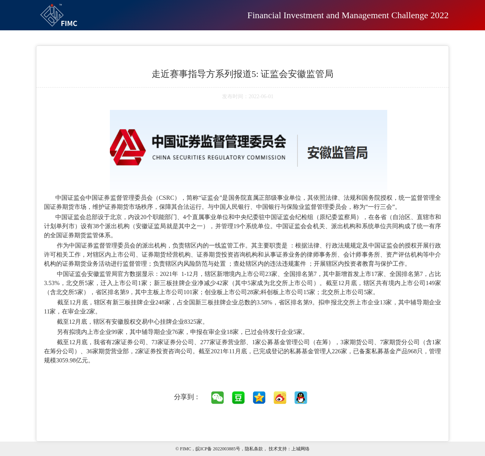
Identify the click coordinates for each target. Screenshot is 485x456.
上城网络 (300, 448)
